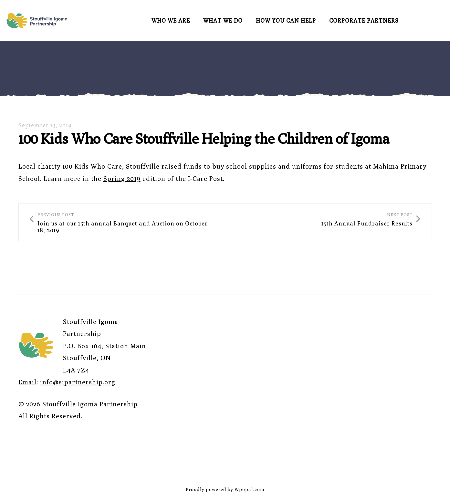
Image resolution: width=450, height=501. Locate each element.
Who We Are (171, 20)
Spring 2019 (122, 178)
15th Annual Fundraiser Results (369, 222)
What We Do (223, 20)
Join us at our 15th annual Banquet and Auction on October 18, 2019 (122, 222)
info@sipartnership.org (77, 383)
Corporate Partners (364, 20)
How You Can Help (286, 20)
